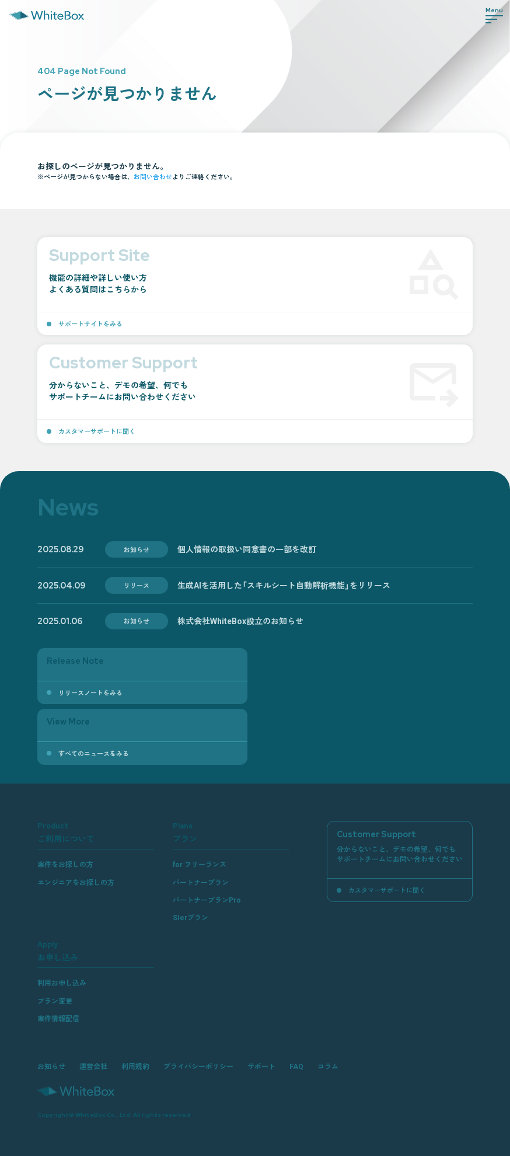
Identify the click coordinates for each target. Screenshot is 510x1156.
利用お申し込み (61, 982)
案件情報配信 (58, 1018)
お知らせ (51, 1066)
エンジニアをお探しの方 (75, 882)
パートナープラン (201, 882)
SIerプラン (190, 917)
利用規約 (135, 1066)
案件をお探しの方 (65, 864)
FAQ (296, 1066)
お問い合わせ (153, 176)
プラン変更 (54, 1000)
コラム (327, 1066)
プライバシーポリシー (198, 1066)
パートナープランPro (207, 899)
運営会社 (93, 1066)
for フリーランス (199, 864)
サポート (261, 1066)
